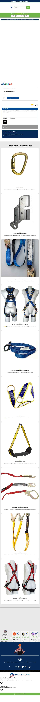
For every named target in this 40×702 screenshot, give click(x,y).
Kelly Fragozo (27, 638)
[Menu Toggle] (11, 7)
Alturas (7, 93)
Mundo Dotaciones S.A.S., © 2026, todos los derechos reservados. (13, 675)
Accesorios (20, 191)
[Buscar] (28, 7)
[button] (2, 89)
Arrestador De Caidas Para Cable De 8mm (20, 238)
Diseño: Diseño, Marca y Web (33, 675)
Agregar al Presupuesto (13, 102)
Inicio (4, 93)
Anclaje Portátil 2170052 (20, 420)
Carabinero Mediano (20, 192)
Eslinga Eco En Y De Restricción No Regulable (20, 512)
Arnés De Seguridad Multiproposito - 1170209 (20, 329)
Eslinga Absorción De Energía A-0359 (20, 283)
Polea (9, 93)
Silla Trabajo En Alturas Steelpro (20, 466)
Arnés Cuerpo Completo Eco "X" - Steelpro (20, 603)
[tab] (20, 113)
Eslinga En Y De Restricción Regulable (20, 557)
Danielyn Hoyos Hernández (36, 638)
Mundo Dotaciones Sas (5, 641)
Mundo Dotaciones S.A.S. (20, 1)
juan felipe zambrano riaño (18, 638)
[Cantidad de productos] (4, 102)
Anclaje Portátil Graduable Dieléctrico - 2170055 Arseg (20, 375)
